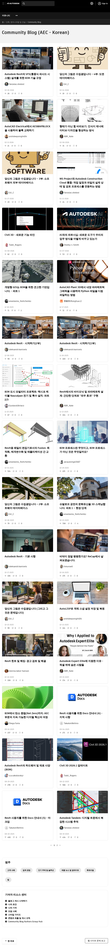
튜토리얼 (90, 870)
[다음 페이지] (59, 845)
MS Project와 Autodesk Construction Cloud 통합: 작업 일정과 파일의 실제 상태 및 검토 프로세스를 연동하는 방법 (81, 182)
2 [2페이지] (57, 845)
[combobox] (38, 3)
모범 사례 (12, 911)
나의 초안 (12, 904)
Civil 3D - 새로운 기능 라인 (20, 235)
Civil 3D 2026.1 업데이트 (74, 765)
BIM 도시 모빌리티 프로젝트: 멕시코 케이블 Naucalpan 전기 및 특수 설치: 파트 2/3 (27, 395)
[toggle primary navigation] (4, 3)
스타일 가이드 (14, 914)
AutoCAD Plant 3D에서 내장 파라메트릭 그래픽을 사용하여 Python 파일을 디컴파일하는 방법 (82, 291)
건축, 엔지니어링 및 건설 (16, 22)
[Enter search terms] (38, 3)
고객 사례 (11, 870)
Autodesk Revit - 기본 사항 (20, 556)
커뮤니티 (6, 15)
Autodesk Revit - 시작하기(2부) (23, 343)
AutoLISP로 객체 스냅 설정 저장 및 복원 (82, 608)
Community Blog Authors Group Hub (25, 921)
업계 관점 (26, 870)
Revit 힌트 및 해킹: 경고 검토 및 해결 (25, 661)
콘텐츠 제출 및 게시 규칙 (19, 918)
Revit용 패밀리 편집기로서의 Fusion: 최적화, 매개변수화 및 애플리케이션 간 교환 (27, 451)
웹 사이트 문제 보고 (96, 940)
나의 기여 (12, 907)
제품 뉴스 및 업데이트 (70, 870)
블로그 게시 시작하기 (17, 901)
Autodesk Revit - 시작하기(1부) (78, 343)
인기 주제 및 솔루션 (46, 870)
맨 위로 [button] (11, 941)
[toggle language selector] (91, 3)
